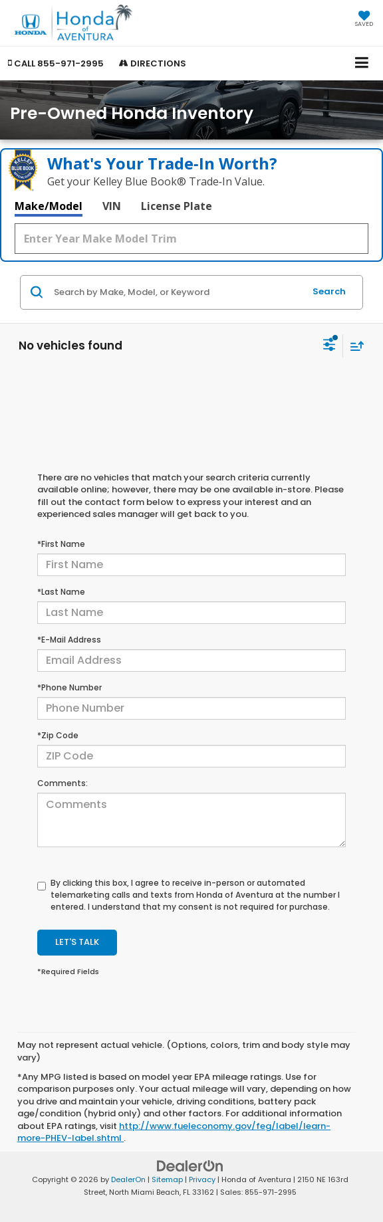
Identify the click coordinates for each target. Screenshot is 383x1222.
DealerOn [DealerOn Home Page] (128, 1179)
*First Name (61, 544)
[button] (56, 63)
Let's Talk (77, 942)
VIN (111, 206)
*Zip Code (57, 735)
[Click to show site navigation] (362, 63)
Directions (152, 63)
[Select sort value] (353, 345)
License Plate (176, 206)
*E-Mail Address (69, 639)
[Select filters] (329, 346)
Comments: (62, 783)
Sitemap (167, 1179)
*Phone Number (69, 687)
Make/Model (48, 206)
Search (329, 291)
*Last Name (61, 591)
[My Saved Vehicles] (364, 20)
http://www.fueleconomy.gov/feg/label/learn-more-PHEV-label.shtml (173, 1132)
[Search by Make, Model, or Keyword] (177, 292)
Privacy (202, 1179)
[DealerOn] (190, 1166)
